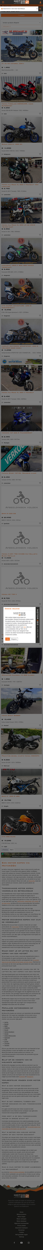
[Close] (37, 8)
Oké (7, 639)
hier (25, 627)
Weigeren (14, 639)
